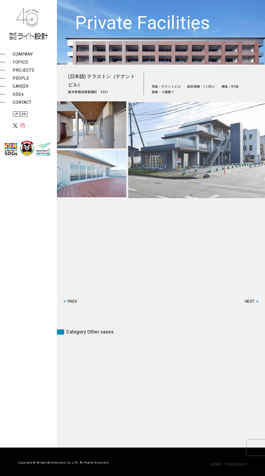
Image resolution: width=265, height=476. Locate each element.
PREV (72, 301)
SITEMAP (216, 464)
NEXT (250, 301)
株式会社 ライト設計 (28, 24)
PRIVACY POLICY (236, 464)
